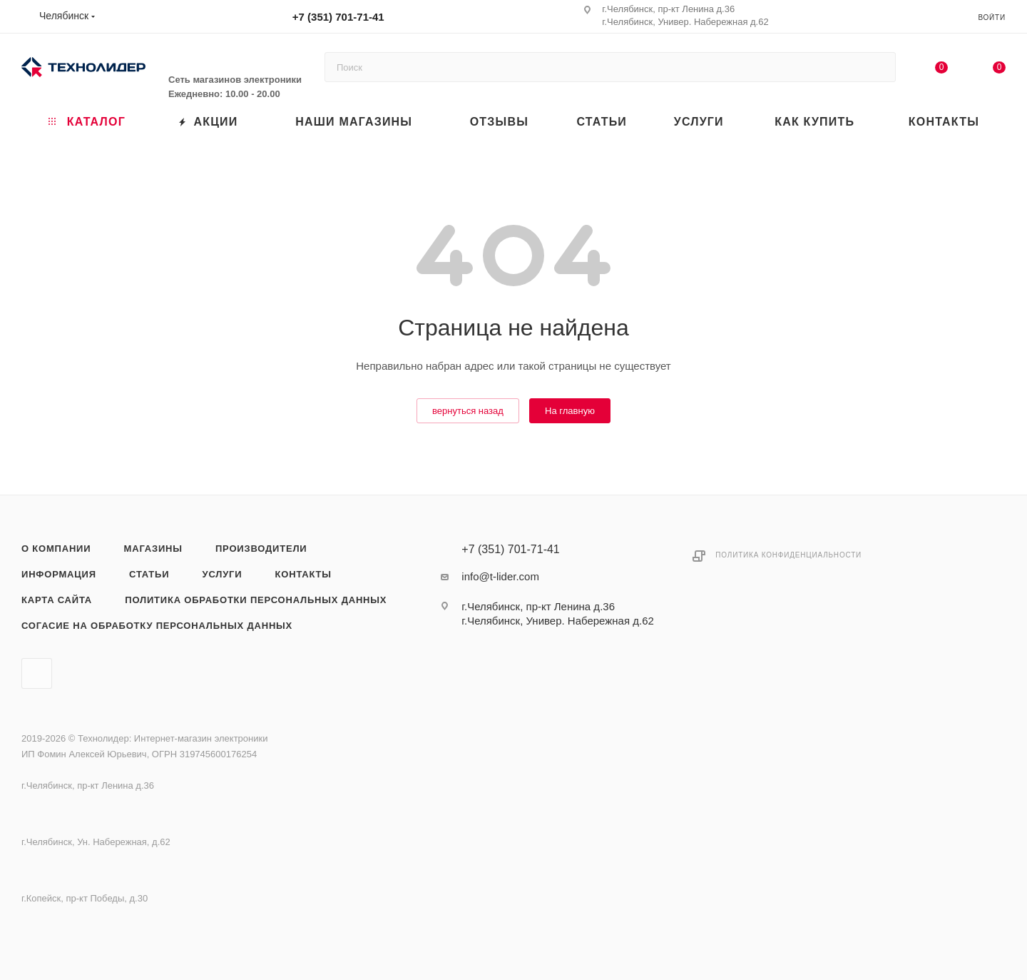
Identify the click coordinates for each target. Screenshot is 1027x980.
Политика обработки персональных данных (256, 600)
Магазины (153, 548)
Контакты (303, 574)
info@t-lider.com (500, 576)
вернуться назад (468, 410)
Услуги (222, 574)
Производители (261, 548)
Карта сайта (56, 600)
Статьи (149, 574)
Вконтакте (36, 673)
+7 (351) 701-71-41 (338, 17)
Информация (58, 574)
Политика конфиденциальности (788, 555)
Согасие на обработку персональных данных (156, 625)
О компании (56, 548)
